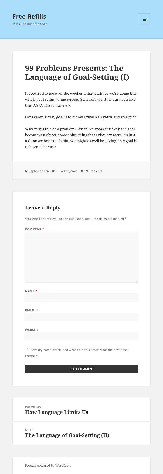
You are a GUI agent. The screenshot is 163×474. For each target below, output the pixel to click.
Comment (34, 229)
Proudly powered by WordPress (48, 465)
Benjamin (71, 171)
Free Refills (29, 16)
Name (31, 291)
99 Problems (93, 171)
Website (32, 330)
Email (31, 310)
